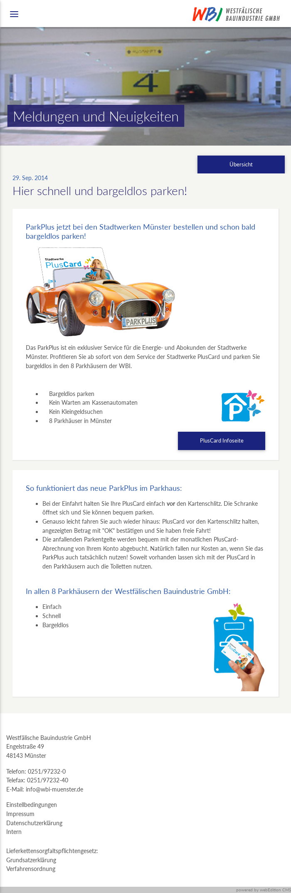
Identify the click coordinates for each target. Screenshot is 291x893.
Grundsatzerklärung (31, 859)
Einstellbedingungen (31, 804)
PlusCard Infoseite (222, 440)
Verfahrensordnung (30, 868)
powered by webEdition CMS (263, 889)
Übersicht (241, 164)
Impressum (20, 813)
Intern (14, 831)
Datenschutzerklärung (34, 822)
